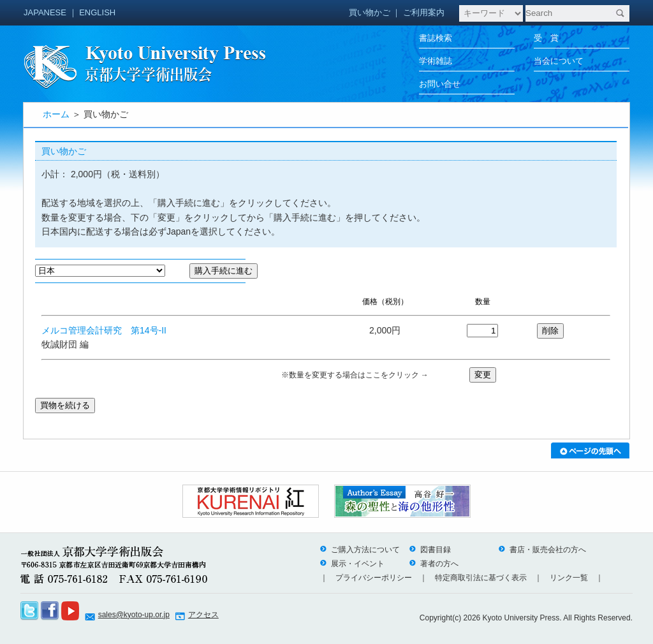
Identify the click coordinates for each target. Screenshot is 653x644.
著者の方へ (433, 563)
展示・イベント (352, 563)
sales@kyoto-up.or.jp (134, 614)
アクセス (203, 614)
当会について (558, 61)
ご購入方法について (359, 549)
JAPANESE (45, 12)
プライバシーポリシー (373, 577)
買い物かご (369, 12)
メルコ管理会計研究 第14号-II (103, 330)
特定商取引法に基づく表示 (481, 577)
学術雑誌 (435, 61)
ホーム (56, 114)
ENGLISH (97, 12)
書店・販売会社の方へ (542, 549)
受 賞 (546, 38)
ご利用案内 (423, 12)
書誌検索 (435, 38)
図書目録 (429, 549)
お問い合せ (439, 84)
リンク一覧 (569, 577)
